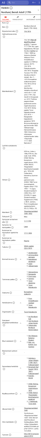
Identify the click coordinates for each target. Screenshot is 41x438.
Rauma (26, 241)
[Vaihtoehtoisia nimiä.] (4, 36)
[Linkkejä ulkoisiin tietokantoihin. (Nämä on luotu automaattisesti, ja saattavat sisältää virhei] (13, 409)
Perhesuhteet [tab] (18, 18)
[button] (20, 10)
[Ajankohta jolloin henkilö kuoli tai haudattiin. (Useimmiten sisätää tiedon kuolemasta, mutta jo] (4, 235)
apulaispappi (32, 253)
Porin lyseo (32, 276)
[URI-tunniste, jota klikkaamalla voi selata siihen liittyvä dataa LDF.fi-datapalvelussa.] (10, 435)
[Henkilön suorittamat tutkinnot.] (9, 247)
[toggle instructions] (11, 8)
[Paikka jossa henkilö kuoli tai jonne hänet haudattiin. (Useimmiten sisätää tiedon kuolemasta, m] (4, 243)
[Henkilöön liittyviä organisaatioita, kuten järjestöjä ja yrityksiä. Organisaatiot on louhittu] (13, 312)
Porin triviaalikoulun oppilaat (33, 301)
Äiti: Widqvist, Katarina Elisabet (33, 338)
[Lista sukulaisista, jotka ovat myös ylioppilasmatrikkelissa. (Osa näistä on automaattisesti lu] (4, 325)
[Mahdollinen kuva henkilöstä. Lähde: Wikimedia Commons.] (7, 23)
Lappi (26, 226)
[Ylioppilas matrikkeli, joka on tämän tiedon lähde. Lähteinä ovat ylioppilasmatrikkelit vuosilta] (11, 212)
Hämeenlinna (33, 272)
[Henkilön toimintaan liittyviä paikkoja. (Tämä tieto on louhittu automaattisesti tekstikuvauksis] (16, 279)
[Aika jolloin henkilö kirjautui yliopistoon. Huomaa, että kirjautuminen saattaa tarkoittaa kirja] (17, 31)
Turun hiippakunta (30, 312)
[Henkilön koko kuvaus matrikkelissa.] (14, 91)
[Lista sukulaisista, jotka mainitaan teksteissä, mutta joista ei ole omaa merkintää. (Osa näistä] (15, 341)
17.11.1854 (28, 233)
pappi (30, 264)
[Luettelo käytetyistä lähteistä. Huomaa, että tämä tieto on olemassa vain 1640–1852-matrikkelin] (9, 180)
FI (34, 3)
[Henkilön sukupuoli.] (11, 216)
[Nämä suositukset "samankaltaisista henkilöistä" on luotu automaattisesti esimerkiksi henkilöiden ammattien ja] (4, 369)
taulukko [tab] (5, 18)
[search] (18, 3)
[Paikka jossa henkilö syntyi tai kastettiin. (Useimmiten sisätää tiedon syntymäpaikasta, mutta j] (12, 227)
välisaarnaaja (33, 266)
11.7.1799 (27, 221)
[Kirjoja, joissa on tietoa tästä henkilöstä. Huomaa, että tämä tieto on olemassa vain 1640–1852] (16, 393)
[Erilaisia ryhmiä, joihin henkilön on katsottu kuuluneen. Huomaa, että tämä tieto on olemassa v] (13, 302)
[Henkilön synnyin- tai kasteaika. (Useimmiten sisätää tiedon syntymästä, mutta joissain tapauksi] (7, 222)
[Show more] (20, 259)
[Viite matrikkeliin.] (15, 422)
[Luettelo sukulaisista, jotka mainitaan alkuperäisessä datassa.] (4, 148)
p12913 (26, 44)
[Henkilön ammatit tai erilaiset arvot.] (16, 259)
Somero (31, 279)
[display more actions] (39, 3)
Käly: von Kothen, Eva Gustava (32, 345)
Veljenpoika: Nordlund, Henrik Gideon (33, 328)
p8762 (33, 51)
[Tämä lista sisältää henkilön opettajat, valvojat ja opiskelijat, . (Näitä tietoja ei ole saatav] (4, 353)
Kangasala (32, 274)
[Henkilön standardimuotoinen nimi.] (7, 27)
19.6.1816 (27, 31)
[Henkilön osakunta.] (10, 293)
